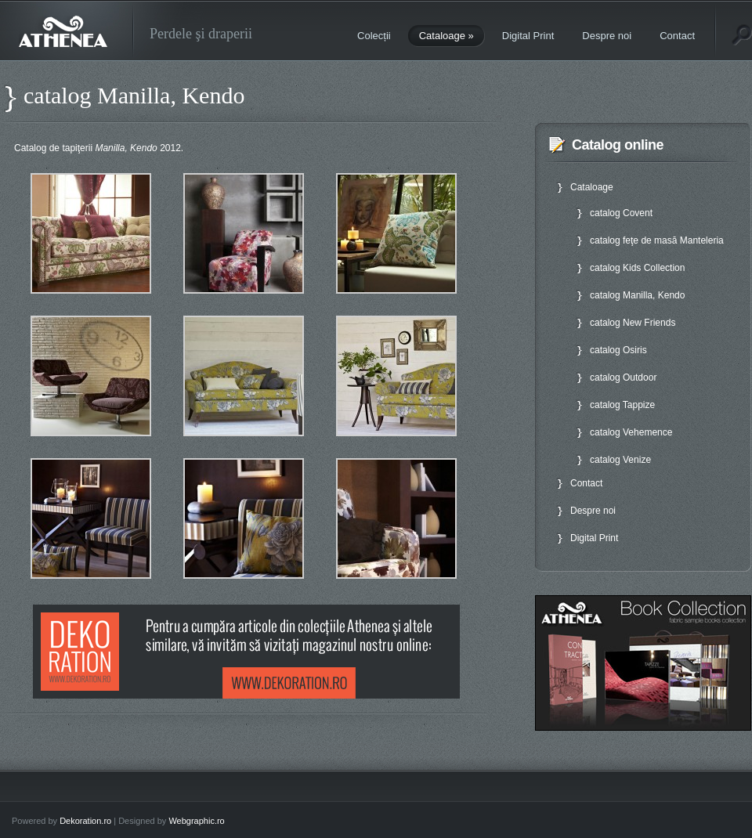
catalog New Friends (632, 322)
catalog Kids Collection (637, 267)
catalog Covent (621, 213)
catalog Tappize (622, 404)
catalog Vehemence (631, 432)
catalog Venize (620, 459)
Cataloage (446, 36)
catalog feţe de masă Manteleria (657, 240)
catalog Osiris (618, 350)
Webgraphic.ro (196, 820)
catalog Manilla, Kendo (637, 295)
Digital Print (528, 36)
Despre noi (606, 36)
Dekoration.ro (85, 820)
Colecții (374, 36)
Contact (677, 36)
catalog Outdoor (623, 377)
